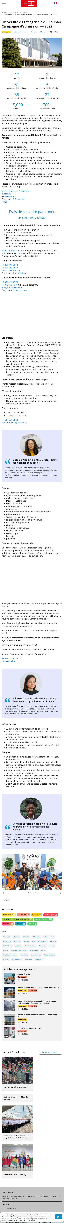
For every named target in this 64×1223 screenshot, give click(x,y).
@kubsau (10, 196)
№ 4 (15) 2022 (53, 32)
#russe (26, 941)
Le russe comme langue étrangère (17, 919)
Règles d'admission (11, 250)
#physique (7, 941)
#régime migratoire (10, 955)
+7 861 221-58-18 (10, 265)
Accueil (4, 12)
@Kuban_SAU (19, 199)
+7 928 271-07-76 (10, 658)
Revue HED (13, 12)
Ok (58, 1216)
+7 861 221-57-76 (10, 282)
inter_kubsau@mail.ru (12, 287)
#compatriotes (30, 946)
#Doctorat (36, 937)
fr (56, 3)
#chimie (17, 941)
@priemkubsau (20, 273)
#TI (33, 941)
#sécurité (6, 937)
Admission (24, 12)
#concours (34, 950)
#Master (42, 32)
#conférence (17, 959)
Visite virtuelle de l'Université (15, 191)
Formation (23, 915)
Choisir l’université (49, 1052)
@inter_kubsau (20, 290)
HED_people (50, 915)
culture (32, 924)
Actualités (8, 924)
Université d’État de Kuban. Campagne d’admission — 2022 (38, 1016)
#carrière (24, 955)
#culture (18, 946)
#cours (5, 950)
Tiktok (4, 201)
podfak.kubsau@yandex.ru (14, 422)
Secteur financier (24, 974)
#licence (34, 32)
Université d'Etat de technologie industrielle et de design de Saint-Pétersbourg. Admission (36, 1002)
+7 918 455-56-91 (10, 284)
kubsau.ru (6, 193)
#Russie (53, 941)
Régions (20, 924)
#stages (6, 959)
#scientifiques (49, 955)
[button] (3, 893)
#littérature (7, 946)
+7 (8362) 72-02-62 (11, 1208)
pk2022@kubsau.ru (11, 270)
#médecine (42, 941)
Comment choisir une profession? (30, 1028)
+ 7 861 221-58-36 (10, 419)
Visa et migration (43, 919)
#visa (43, 950)
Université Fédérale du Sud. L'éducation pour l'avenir (38, 987)
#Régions (38, 959)
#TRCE (52, 946)
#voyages (28, 959)
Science (36, 915)
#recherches (36, 955)
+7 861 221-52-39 (10, 267)
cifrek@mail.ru (8, 661)
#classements (49, 937)
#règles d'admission (20, 32)
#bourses (42, 946)
